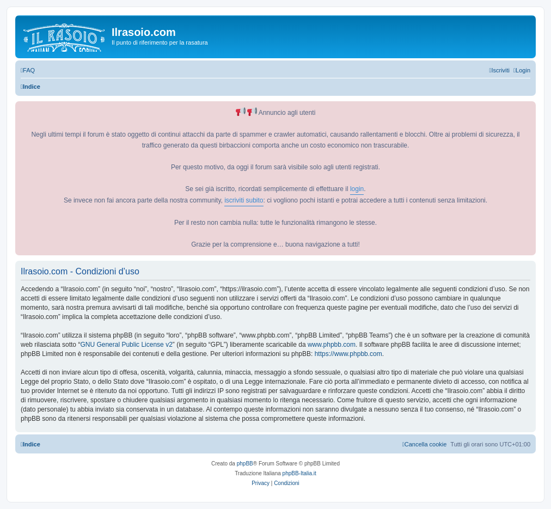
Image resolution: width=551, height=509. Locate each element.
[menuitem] (28, 70)
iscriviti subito (243, 200)
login (357, 189)
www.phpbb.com (332, 344)
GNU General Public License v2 (126, 344)
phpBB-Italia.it (299, 473)
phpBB (245, 464)
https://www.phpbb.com (348, 354)
